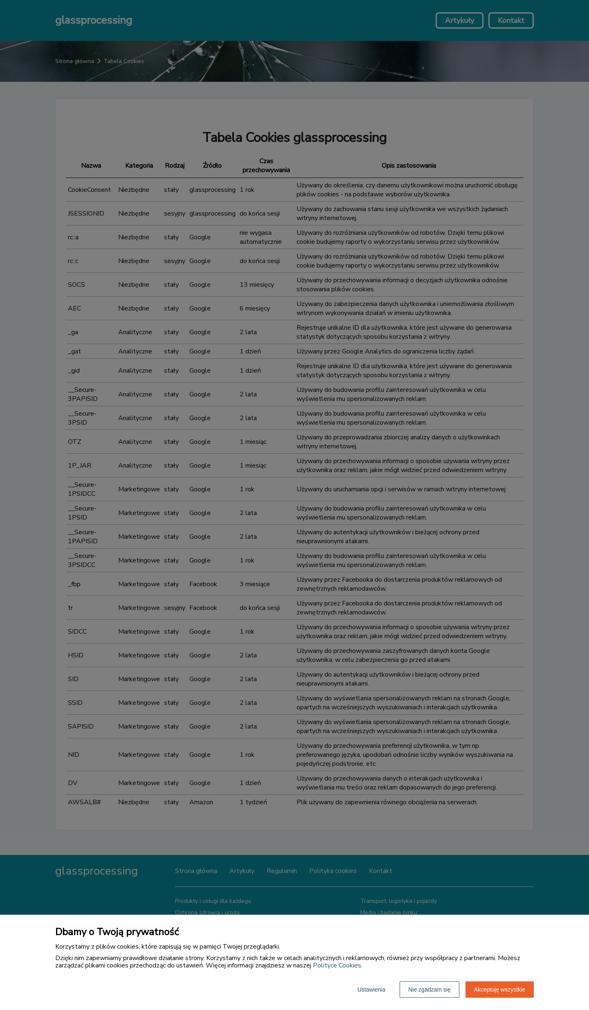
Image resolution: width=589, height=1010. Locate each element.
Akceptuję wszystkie (499, 989)
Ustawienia (371, 989)
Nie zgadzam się (429, 989)
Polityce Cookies (337, 965)
